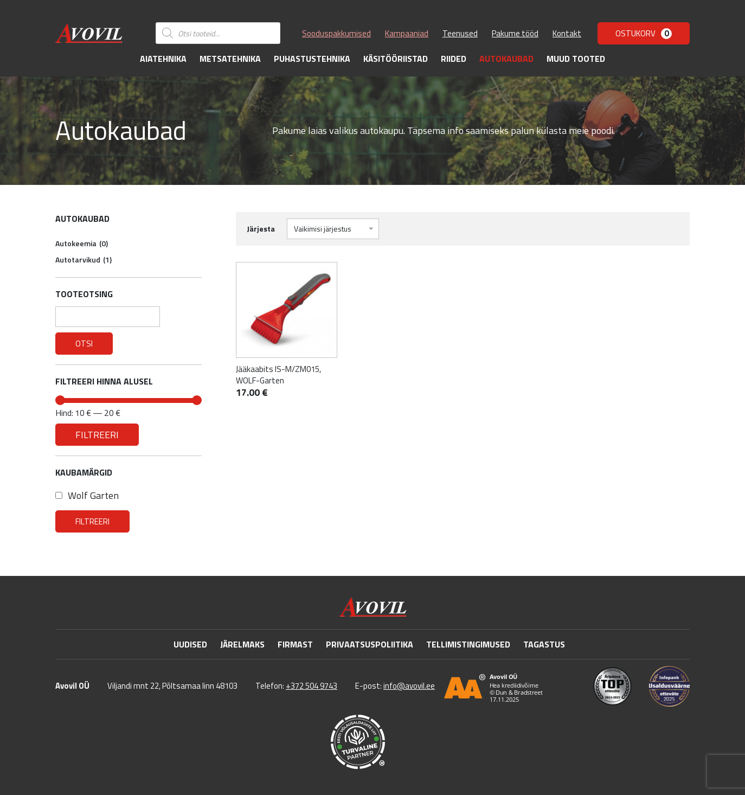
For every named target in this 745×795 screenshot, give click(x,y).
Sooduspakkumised (336, 33)
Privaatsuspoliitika (369, 644)
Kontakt (567, 33)
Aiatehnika (163, 58)
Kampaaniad (406, 33)
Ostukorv (643, 33)
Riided (453, 58)
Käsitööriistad (395, 58)
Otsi (84, 343)
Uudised (190, 644)
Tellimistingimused (468, 644)
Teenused (460, 33)
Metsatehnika (230, 58)
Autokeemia (81, 243)
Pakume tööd (515, 33)
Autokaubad (506, 58)
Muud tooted (576, 58)
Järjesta (261, 228)
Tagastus (544, 644)
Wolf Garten (87, 495)
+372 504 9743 (311, 685)
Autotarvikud (83, 259)
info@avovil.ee (409, 685)
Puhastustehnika (312, 58)
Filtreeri (97, 434)
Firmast (295, 644)
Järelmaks (242, 644)
